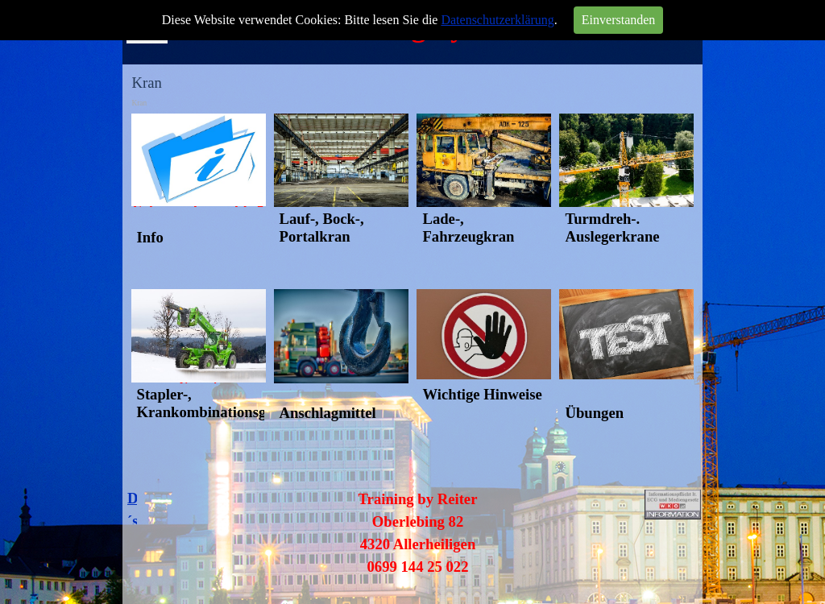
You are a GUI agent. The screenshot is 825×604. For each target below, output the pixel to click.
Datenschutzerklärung (497, 20)
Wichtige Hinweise (481, 394)
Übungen (594, 412)
